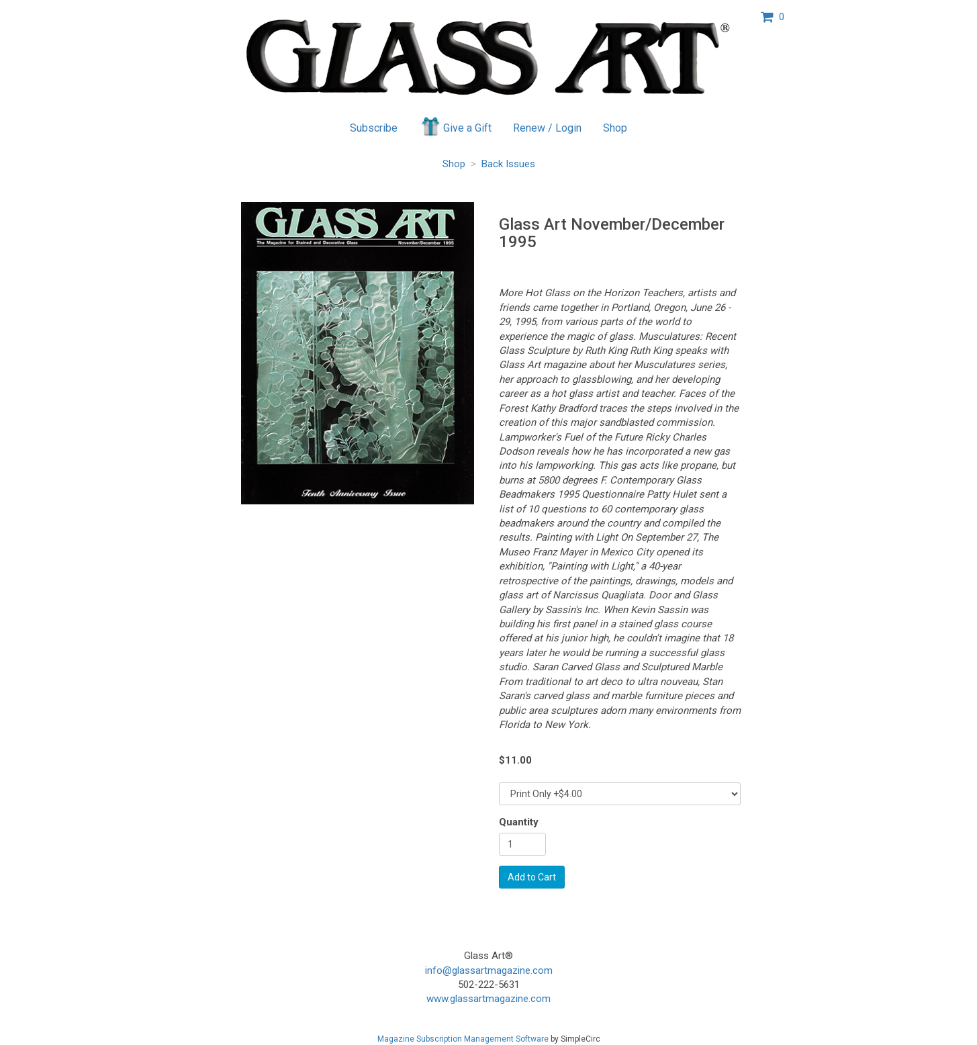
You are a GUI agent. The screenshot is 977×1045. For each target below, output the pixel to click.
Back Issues (508, 164)
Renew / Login (547, 128)
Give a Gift (455, 126)
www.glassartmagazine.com (488, 999)
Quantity (519, 822)
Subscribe (374, 128)
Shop (615, 128)
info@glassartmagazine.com (489, 970)
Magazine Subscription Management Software (463, 1039)
